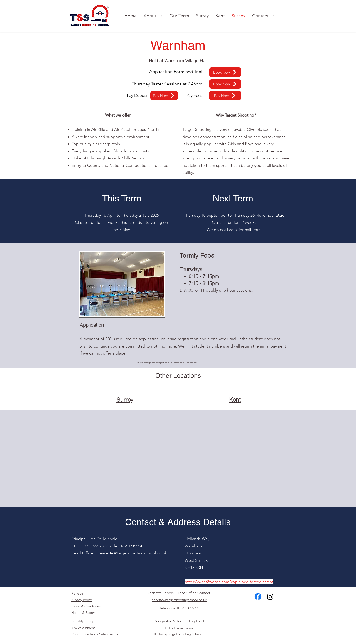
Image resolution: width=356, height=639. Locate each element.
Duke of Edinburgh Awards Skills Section (109, 158)
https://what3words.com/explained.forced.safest (229, 581)
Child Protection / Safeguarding (95, 634)
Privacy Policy (81, 600)
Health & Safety (83, 612)
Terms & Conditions (86, 606)
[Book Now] (225, 72)
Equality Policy (82, 621)
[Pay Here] (164, 95)
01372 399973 (92, 546)
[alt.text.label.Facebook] (257, 596)
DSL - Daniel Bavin (179, 628)
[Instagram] (270, 597)
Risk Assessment (83, 628)
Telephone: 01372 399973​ (179, 608)
